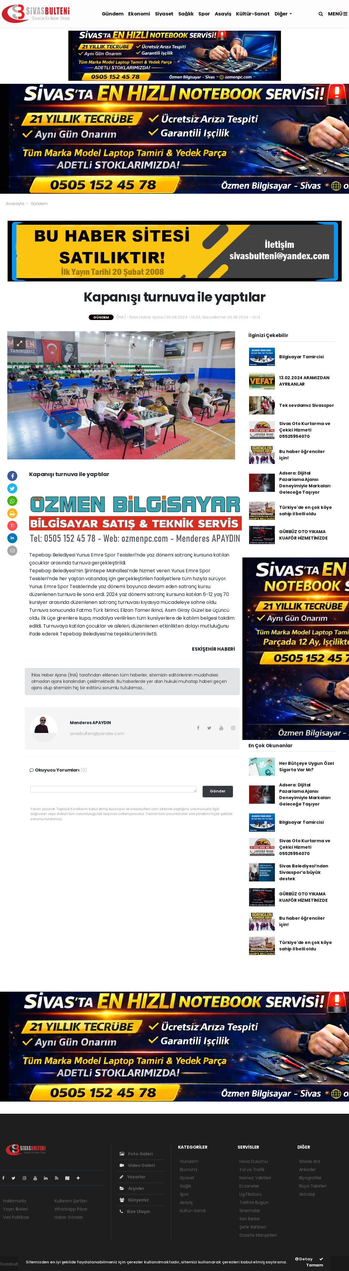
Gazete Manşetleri (258, 1235)
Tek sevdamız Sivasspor (306, 405)
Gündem (113, 13)
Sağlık (186, 13)
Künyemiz (134, 1200)
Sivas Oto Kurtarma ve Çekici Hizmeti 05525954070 (304, 430)
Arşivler (132, 1188)
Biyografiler (310, 1178)
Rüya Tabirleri (313, 1186)
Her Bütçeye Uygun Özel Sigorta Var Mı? (306, 766)
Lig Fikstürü (250, 1194)
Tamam (314, 1262)
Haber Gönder (68, 1217)
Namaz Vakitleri (255, 1178)
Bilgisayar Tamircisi (301, 357)
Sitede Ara (309, 1161)
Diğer (282, 13)
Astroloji (307, 1194)
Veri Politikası (16, 1217)
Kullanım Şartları (70, 1201)
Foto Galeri (136, 1154)
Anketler (307, 1170)
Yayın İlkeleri (15, 1209)
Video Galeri (137, 1165)
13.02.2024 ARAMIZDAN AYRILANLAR (304, 381)
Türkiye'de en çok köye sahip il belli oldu (305, 510)
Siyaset (164, 13)
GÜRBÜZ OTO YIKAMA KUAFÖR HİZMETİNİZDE (303, 535)
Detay (304, 1259)
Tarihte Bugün (254, 1202)
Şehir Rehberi (252, 1227)
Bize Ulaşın (135, 1211)
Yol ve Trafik (252, 1170)
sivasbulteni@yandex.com (97, 734)
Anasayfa (15, 203)
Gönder (218, 791)
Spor (204, 13)
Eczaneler (249, 1186)
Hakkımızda (14, 1201)
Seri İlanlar (249, 1219)
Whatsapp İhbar (70, 1209)
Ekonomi (139, 13)
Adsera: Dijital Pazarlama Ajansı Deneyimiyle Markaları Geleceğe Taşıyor (305, 482)
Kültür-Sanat (252, 13)
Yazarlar (132, 1177)
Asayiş (223, 13)
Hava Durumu (253, 1161)
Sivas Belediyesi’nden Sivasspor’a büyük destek (303, 872)
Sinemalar (249, 1211)
